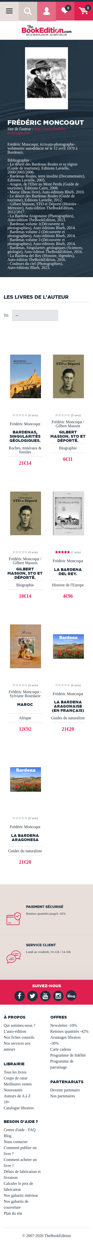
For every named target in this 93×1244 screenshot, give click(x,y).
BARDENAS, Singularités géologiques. (25, 436)
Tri (6, 315)
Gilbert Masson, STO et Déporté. (68, 436)
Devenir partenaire (65, 1090)
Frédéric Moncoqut (25, 424)
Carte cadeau (60, 1049)
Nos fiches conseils (19, 1037)
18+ (7, 1102)
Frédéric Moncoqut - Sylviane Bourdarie (25, 694)
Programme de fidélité (68, 1055)
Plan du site (13, 1213)
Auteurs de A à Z (17, 1096)
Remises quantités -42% (69, 1031)
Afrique (25, 718)
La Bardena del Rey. (68, 571)
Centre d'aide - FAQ (19, 1130)
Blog (7, 1136)
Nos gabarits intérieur (21, 1195)
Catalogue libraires (19, 1108)
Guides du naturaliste (68, 718)
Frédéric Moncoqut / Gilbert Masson (68, 424)
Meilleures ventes (18, 1084)
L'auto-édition (15, 1031)
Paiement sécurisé (44, 907)
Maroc (25, 704)
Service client (41, 945)
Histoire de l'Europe (68, 585)
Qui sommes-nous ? (19, 1025)
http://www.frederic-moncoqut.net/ (37, 131)
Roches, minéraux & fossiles (25, 450)
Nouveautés (13, 1090)
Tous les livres (15, 1072)
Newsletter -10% (63, 1025)
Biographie (68, 448)
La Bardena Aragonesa (25, 837)
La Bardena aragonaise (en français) (68, 706)
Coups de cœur (16, 1078)
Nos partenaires (62, 1096)
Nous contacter (16, 1142)
